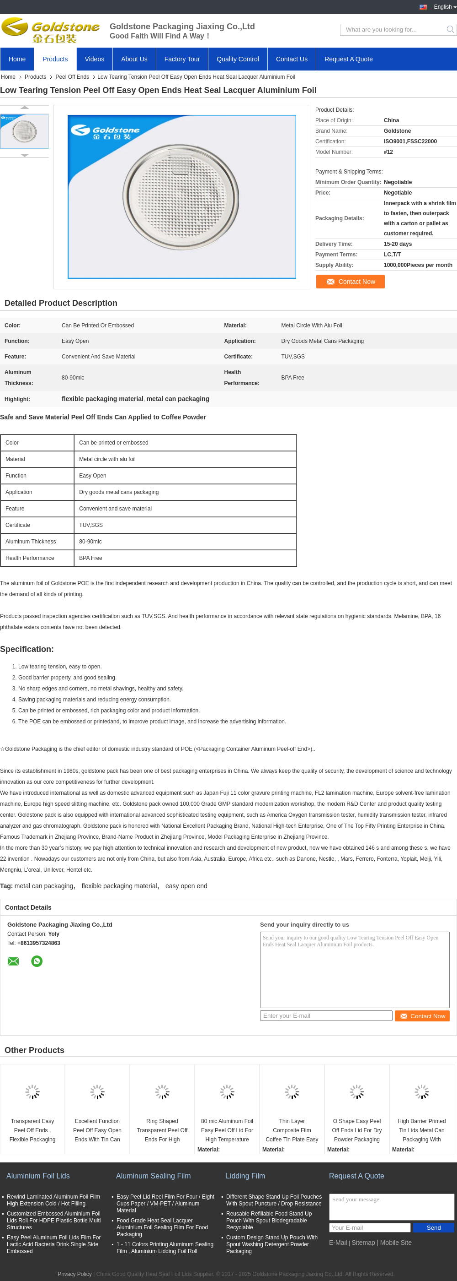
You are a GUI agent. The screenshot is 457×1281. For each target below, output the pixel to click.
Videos (95, 59)
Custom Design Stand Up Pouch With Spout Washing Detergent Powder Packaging (272, 1244)
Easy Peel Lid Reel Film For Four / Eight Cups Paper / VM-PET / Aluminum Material (165, 1204)
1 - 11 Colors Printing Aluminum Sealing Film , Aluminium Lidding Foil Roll (165, 1247)
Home (17, 59)
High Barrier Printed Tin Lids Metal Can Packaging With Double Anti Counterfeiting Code (422, 1131)
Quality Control (238, 59)
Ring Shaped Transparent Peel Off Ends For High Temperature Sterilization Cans (162, 1131)
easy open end (186, 886)
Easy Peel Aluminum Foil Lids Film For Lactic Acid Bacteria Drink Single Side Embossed (54, 1244)
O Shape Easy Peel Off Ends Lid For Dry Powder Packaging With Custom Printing (357, 1131)
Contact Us (292, 59)
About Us (134, 59)
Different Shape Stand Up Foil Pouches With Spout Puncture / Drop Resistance (274, 1200)
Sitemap (363, 1242)
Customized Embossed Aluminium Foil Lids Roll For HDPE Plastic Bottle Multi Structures (54, 1220)
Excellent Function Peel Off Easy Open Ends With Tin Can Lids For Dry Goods (97, 1131)
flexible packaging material (119, 886)
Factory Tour (182, 59)
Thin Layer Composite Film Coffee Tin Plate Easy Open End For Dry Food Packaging (292, 1131)
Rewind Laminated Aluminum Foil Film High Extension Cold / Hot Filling (53, 1200)
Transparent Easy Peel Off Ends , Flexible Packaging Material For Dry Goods (33, 1131)
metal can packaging (44, 886)
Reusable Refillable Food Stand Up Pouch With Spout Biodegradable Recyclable (269, 1220)
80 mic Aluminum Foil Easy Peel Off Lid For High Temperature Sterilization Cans (227, 1131)
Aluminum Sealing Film (153, 1176)
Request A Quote (348, 59)
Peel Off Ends (72, 77)
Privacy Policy (75, 1274)
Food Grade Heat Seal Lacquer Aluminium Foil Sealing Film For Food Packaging (162, 1227)
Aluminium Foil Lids (38, 1176)
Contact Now (357, 281)
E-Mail (338, 1242)
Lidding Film (245, 1176)
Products (55, 59)
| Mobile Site (394, 1242)
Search (451, 30)
